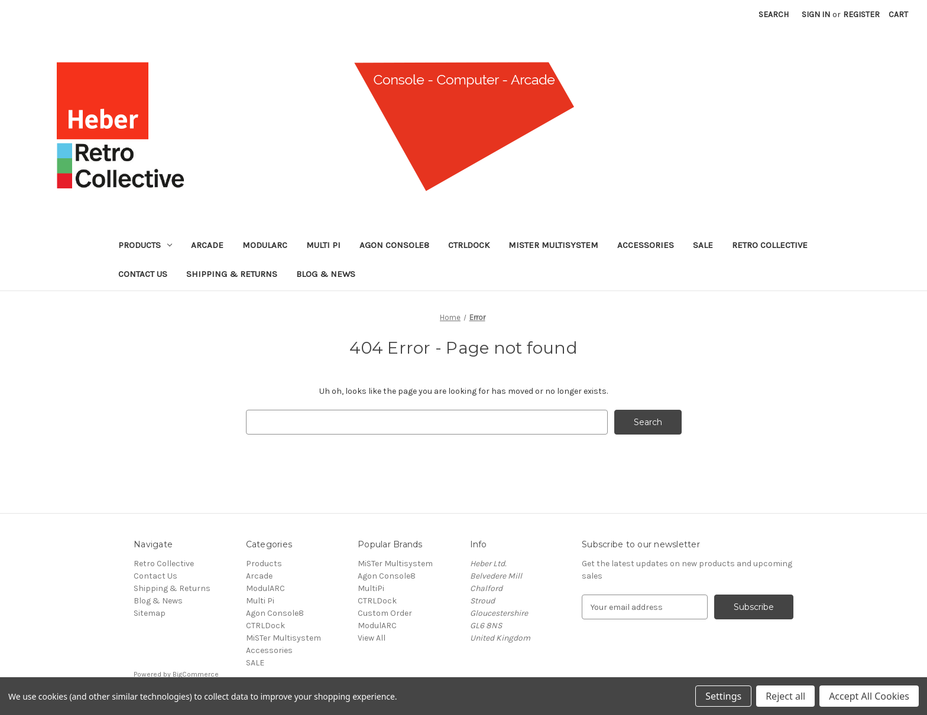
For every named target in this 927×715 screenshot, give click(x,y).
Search (774, 14)
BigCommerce (196, 674)
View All (371, 638)
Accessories (645, 245)
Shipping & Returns (231, 274)
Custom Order (385, 613)
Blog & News (325, 274)
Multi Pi (323, 245)
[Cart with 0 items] (898, 14)
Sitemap (150, 613)
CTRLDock (469, 245)
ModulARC (264, 245)
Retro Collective (770, 245)
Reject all (785, 696)
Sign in (816, 14)
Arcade (207, 245)
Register (861, 14)
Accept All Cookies (869, 696)
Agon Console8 (394, 245)
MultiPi (371, 588)
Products (145, 245)
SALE (703, 245)
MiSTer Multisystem (553, 245)
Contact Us (142, 274)
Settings (723, 696)
